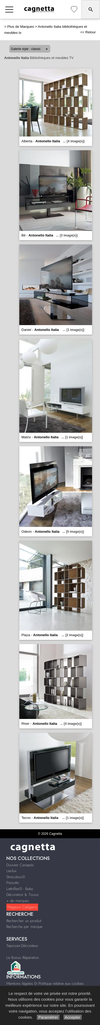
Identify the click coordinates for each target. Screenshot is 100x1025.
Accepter (72, 1017)
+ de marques (17, 901)
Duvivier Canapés (20, 865)
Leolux (11, 871)
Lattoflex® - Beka (19, 889)
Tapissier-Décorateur (22, 946)
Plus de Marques (20, 27)
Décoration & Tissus (22, 895)
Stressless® (15, 877)
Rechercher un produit (23, 921)
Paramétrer (48, 1017)
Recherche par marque (24, 927)
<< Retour (88, 32)
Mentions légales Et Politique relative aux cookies (45, 983)
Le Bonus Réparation (22, 957)
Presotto (12, 883)
